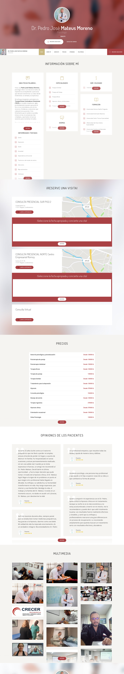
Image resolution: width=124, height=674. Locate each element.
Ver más (28, 128)
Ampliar (87, 207)
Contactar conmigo (72, 41)
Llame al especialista (24, 212)
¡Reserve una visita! (115, 52)
